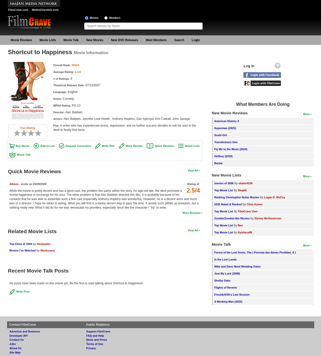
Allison (14, 184)
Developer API (19, 335)
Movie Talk (70, 40)
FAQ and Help (95, 335)
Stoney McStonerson (268, 218)
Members (114, 18)
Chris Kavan (254, 204)
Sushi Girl (220, 135)
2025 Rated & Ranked (228, 204)
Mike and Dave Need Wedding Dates (237, 266)
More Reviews (191, 212)
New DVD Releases (124, 40)
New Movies (95, 40)
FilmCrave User (248, 211)
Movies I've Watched (23, 250)
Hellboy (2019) (223, 156)
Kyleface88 (245, 232)
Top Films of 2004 (21, 243)
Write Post (23, 291)
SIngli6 (242, 190)
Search (179, 40)
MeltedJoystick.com (45, 9)
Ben (240, 225)
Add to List (47, 145)
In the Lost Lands (225, 259)
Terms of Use (94, 343)
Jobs (13, 343)
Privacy (91, 348)
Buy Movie (22, 145)
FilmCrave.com (18, 9)
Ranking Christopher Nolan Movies (236, 197)
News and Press (96, 339)
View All (193, 170)
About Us (16, 348)
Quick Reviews (164, 145)
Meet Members (156, 40)
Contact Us (17, 339)
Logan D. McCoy (274, 197)
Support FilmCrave (98, 331)
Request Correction (78, 145)
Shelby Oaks (222, 280)
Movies (94, 18)
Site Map (15, 352)
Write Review (134, 145)
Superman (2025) (225, 128)
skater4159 (245, 183)
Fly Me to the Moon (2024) (230, 149)
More (306, 114)
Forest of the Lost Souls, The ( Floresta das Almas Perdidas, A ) (255, 252)
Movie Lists (48, 40)
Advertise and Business (25, 331)
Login (196, 40)
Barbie (218, 163)
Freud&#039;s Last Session (232, 294)
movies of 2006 (223, 183)
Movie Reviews (21, 40)
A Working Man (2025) (228, 301)
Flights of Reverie (225, 287)
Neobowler (44, 243)
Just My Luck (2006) (227, 273)
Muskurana (47, 250)
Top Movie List (223, 190)
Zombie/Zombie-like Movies (232, 218)
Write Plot (108, 145)
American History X (226, 121)
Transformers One (225, 142)
